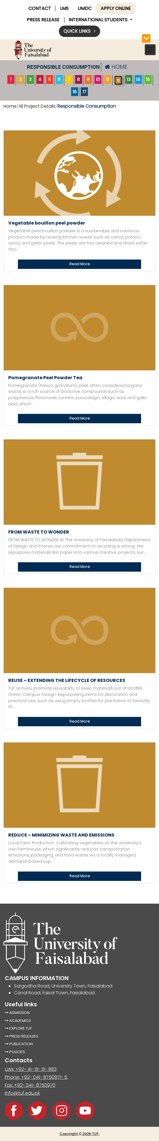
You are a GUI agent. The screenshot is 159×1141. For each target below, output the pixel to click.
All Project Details (36, 106)
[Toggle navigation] (150, 49)
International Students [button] (99, 19)
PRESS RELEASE (43, 19)
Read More (79, 264)
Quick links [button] (79, 31)
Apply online (116, 8)
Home (9, 106)
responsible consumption (63, 67)
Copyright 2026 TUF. (79, 1133)
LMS (64, 8)
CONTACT (39, 8)
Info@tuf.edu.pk (22, 1093)
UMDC (85, 8)
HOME (116, 67)
